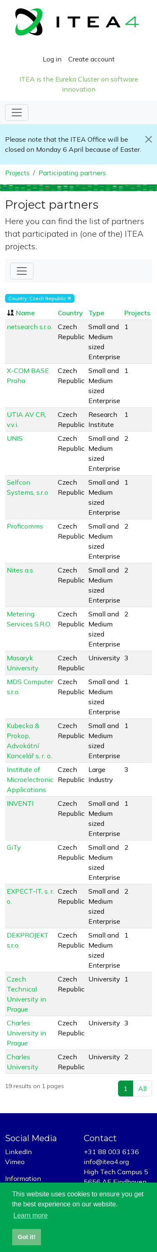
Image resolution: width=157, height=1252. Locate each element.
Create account (91, 59)
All (142, 1088)
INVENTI (20, 803)
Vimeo (15, 1161)
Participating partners (72, 173)
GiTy (14, 847)
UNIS (15, 438)
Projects (17, 173)
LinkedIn (18, 1151)
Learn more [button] (30, 1215)
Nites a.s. (20, 570)
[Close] (148, 139)
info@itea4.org (106, 1161)
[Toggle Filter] (21, 271)
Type (96, 313)
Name (25, 313)
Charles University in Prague (26, 1033)
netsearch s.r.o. (29, 326)
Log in (52, 59)
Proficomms (25, 526)
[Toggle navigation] (16, 112)
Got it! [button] (26, 1237)
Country (70, 313)
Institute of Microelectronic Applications (30, 779)
